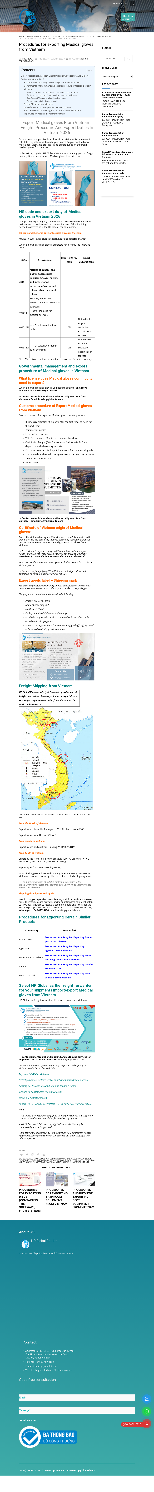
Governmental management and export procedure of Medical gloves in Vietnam (57, 87)
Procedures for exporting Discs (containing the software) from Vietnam (30, 1200)
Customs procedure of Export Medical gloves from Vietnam (52, 95)
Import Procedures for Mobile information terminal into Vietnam (117, 154)
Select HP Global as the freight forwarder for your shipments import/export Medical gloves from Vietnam (52, 112)
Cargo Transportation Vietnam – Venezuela (113, 171)
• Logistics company (40, 1158)
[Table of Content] (89, 70)
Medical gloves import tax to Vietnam (72, 1162)
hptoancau (27, 59)
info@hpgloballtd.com (68, 910)
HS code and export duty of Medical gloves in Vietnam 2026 (52, 82)
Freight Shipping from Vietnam (38, 104)
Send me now (28, 1420)
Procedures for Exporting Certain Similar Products (47, 107)
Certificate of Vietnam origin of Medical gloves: (46, 98)
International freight (46, 1160)
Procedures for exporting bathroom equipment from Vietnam (57, 1196)
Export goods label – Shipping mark (42, 101)
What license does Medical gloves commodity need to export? (53, 92)
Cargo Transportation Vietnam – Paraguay (113, 115)
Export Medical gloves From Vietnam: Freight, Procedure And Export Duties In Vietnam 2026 (54, 77)
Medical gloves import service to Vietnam (37, 1162)
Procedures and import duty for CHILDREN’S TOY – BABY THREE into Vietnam (116, 95)
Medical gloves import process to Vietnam (75, 1160)
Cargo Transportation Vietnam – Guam (113, 134)
